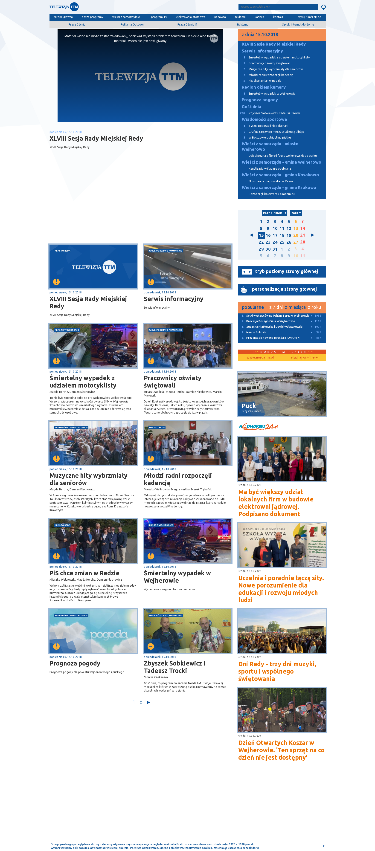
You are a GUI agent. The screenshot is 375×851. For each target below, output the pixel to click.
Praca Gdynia (77, 24)
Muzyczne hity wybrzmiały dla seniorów (88, 479)
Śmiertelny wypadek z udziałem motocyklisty (82, 381)
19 (288, 235)
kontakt (278, 16)
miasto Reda (62, 250)
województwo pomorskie (165, 250)
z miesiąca (295, 307)
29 (261, 249)
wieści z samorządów (126, 16)
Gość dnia (251, 106)
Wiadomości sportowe (264, 119)
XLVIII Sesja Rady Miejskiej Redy (88, 302)
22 (261, 242)
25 (282, 242)
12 (288, 228)
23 (268, 242)
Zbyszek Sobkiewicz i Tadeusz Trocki (174, 667)
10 (275, 228)
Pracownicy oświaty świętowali (172, 381)
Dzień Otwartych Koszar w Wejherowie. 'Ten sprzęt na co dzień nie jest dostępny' (281, 750)
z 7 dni (276, 307)
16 (268, 235)
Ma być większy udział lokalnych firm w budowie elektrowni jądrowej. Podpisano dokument (276, 502)
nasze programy (92, 16)
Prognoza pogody (74, 663)
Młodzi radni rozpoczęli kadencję (178, 479)
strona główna (63, 16)
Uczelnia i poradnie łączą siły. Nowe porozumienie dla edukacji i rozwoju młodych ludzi (281, 588)
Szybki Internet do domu (298, 24)
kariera (259, 16)
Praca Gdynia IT (187, 24)
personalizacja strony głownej (284, 289)
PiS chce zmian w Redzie (84, 573)
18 (282, 235)
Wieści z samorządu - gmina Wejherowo (281, 162)
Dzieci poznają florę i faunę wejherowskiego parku (283, 155)
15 (261, 235)
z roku (314, 307)
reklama (240, 16)
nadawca (220, 16)
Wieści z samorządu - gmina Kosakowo (280, 174)
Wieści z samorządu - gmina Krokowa (279, 187)
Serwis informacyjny (173, 298)
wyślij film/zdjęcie (309, 16)
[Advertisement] (95, 207)
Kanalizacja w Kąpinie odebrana (270, 168)
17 (275, 235)
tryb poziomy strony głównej (286, 271)
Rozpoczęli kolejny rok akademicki (272, 194)
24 (275, 242)
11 (282, 228)
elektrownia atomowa (190, 16)
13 (295, 228)
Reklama (242, 24)
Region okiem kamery (264, 87)
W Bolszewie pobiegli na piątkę (264, 137)
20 (295, 235)
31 (275, 249)
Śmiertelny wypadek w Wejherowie (177, 577)
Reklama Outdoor (132, 24)
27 (295, 242)
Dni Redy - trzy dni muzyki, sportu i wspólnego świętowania (277, 671)
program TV (159, 16)
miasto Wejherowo (67, 330)
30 (268, 249)
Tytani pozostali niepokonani (263, 125)
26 (288, 242)
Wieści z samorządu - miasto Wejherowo (270, 146)
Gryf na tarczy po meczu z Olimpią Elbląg (271, 131)
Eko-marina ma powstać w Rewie (271, 181)
